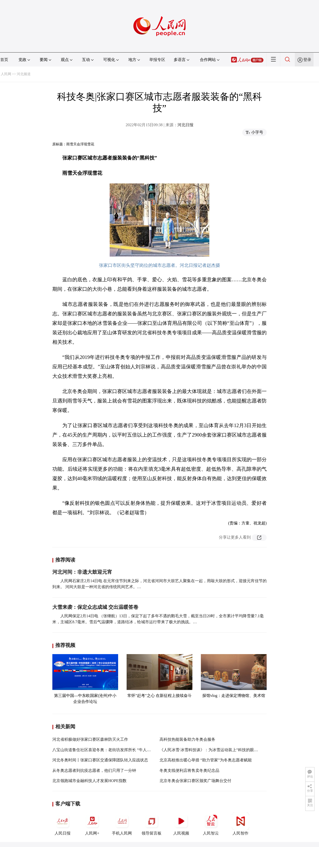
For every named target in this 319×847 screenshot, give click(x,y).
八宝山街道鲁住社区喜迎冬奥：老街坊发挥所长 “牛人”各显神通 (108, 750)
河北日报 (185, 125)
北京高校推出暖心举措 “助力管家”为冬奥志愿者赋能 (206, 760)
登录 (307, 59)
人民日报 (62, 823)
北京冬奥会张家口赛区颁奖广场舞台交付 (195, 781)
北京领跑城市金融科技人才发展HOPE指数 (89, 781)
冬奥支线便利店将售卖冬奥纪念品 (189, 770)
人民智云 (211, 823)
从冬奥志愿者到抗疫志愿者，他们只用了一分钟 (94, 770)
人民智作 (240, 823)
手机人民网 (122, 823)
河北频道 (24, 74)
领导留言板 (151, 823)
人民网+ (92, 823)
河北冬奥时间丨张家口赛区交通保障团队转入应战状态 (100, 760)
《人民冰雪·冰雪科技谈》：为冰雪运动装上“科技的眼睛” (210, 750)
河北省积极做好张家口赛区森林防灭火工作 (90, 739)
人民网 (6, 74)
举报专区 (157, 59)
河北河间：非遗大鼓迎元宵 (82, 572)
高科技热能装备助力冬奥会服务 (187, 739)
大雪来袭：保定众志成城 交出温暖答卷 (95, 607)
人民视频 (181, 823)
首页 (4, 59)
